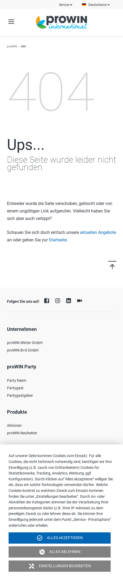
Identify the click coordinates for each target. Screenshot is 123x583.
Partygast (15, 388)
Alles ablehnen (59, 552)
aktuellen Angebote (98, 232)
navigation (11, 21)
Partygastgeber (20, 395)
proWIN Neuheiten (22, 433)
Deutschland (97, 5)
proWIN (12, 46)
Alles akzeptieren (59, 538)
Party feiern (16, 380)
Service (64, 5)
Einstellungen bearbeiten (59, 566)
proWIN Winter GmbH (25, 343)
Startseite (58, 239)
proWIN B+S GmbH (23, 350)
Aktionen (14, 425)
